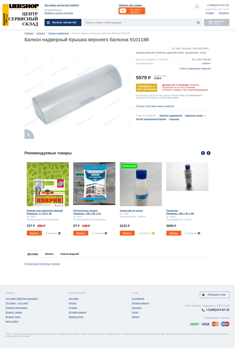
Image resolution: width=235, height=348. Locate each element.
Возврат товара (14, 312)
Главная (28, 33)
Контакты (224, 13)
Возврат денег (13, 317)
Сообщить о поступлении (146, 88)
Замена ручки (76, 317)
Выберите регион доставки (59, 13)
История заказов (77, 312)
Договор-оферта (140, 303)
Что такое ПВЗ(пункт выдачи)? (22, 298)
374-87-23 (217, 5)
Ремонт (136, 317)
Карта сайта (12, 321)
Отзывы (209, 13)
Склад (135, 312)
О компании (138, 298)
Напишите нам (216, 294)
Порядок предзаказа (16, 307)
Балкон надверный (58, 33)
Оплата (73, 303)
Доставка (73, 298)
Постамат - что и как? (17, 303)
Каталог (41, 33)
